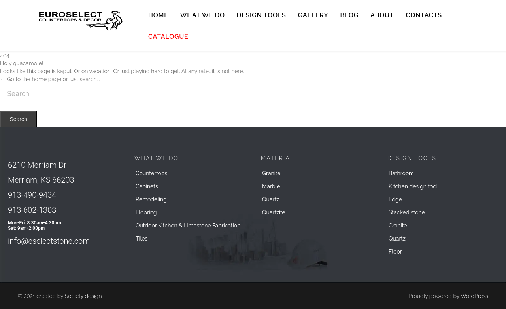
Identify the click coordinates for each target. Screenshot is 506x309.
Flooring (146, 212)
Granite (271, 173)
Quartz (270, 199)
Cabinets (147, 186)
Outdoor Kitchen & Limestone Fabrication (188, 225)
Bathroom (401, 173)
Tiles (141, 238)
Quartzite (273, 212)
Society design (83, 296)
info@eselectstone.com (49, 241)
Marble (271, 186)
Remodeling (151, 199)
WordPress (474, 296)
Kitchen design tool (413, 186)
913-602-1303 (32, 210)
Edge (395, 199)
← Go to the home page (30, 79)
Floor (395, 251)
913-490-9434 (32, 195)
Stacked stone (407, 212)
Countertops (151, 173)
